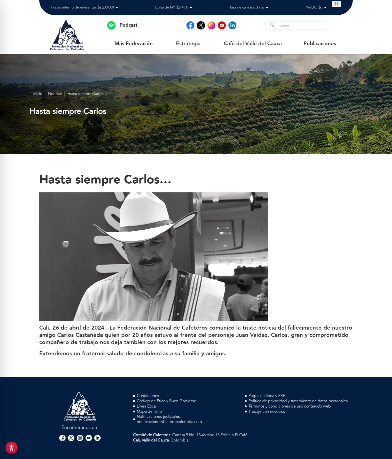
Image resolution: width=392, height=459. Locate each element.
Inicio (37, 94)
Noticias (55, 94)
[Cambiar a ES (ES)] (336, 4)
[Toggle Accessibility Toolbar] (11, 447)
